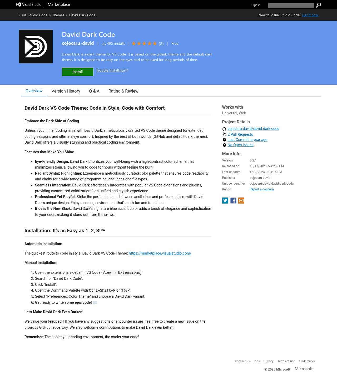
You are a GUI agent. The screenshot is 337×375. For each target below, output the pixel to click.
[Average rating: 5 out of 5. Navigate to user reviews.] (147, 43)
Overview (34, 90)
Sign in (256, 5)
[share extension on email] (241, 202)
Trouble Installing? (112, 70)
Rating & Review (123, 91)
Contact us (242, 361)
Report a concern (262, 189)
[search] (291, 5)
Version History (66, 91)
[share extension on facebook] (234, 202)
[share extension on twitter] (226, 202)
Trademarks (307, 361)
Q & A (94, 91)
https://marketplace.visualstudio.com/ (160, 253)
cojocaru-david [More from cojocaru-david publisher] (78, 43)
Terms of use (286, 361)
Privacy (269, 361)
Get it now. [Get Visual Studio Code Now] (310, 15)
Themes (58, 15)
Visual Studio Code (32, 15)
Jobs (257, 361)
